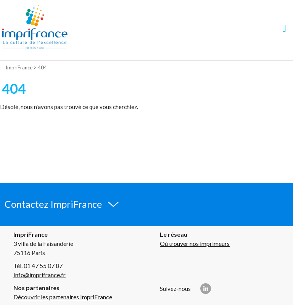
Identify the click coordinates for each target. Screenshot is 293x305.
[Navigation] (284, 28)
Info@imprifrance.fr (39, 274)
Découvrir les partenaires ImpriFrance (62, 296)
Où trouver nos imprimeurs (195, 243)
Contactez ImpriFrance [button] (53, 204)
